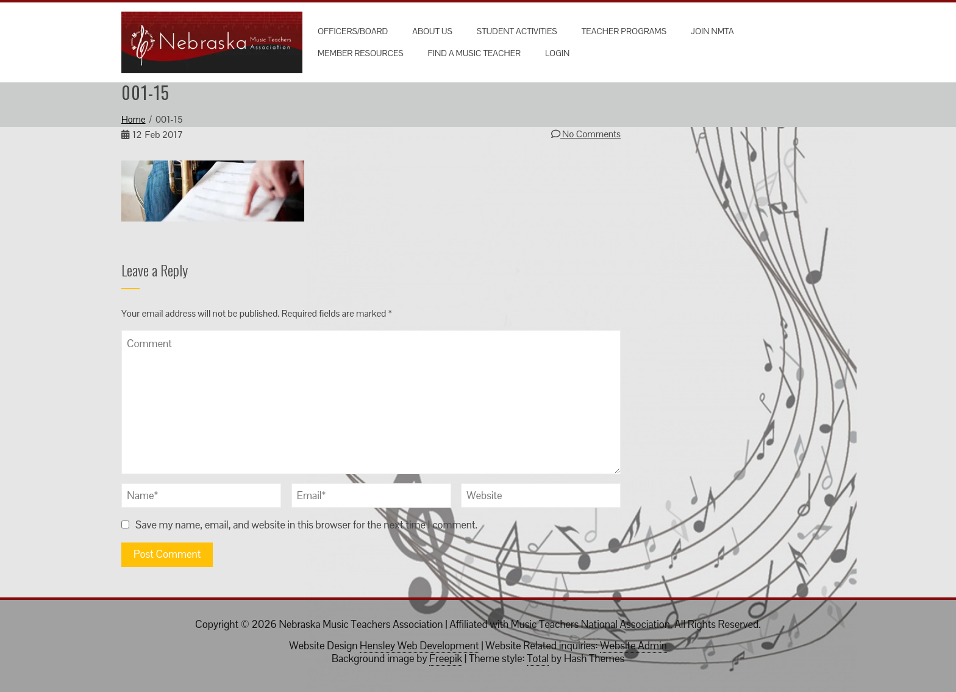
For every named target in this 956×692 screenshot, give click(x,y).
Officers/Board (353, 31)
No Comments (586, 134)
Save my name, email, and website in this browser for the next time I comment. (306, 525)
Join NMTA (712, 31)
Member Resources (361, 53)
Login (557, 53)
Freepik (445, 658)
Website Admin (633, 645)
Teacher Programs (624, 31)
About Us (432, 31)
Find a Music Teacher (474, 53)
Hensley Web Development (419, 645)
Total (538, 658)
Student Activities (517, 31)
